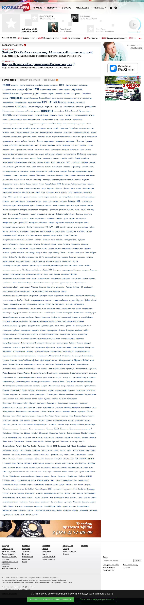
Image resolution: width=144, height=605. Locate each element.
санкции (65, 257)
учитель (41, 304)
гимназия (6, 137)
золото (51, 248)
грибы (66, 214)
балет (31, 429)
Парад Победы (50, 184)
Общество (26, 549)
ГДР (72, 145)
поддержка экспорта (28, 338)
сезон (60, 244)
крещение (23, 175)
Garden (5, 476)
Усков (45, 253)
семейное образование (75, 394)
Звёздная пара (8, 107)
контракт (72, 506)
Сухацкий (13, 145)
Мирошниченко (54, 386)
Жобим (81, 450)
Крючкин (92, 377)
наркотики (29, 240)
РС (70, 377)
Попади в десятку (26, 115)
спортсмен (21, 253)
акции (46, 85)
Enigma (44, 386)
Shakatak (6, 390)
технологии (49, 463)
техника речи (92, 154)
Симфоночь (68, 437)
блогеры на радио (9, 205)
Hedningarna (39, 343)
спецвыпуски (87, 98)
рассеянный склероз (80, 377)
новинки (35, 184)
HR (81, 287)
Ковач (64, 472)
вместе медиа (26, 455)
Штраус (35, 455)
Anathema (6, 455)
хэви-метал (7, 347)
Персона (19, 407)
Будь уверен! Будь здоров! (12, 403)
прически (40, 167)
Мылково (30, 351)
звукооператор (60, 390)
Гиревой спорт (34, 467)
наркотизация (49, 141)
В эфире (66, 8)
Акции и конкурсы (48, 556)
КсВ (55, 102)
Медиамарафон (50, 493)
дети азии (68, 502)
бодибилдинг (72, 476)
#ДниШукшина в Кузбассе (31, 270)
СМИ (43, 192)
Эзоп (66, 175)
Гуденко (72, 218)
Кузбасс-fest (55, 317)
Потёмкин (60, 175)
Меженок (13, 493)
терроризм (79, 223)
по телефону (59, 111)
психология (24, 171)
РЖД (55, 446)
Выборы (75, 510)
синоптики (34, 132)
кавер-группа (42, 377)
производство (39, 364)
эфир (61, 85)
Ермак (39, 158)
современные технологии (60, 278)
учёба (32, 394)
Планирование (89, 493)
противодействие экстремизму (14, 227)
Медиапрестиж (47, 119)
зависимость (70, 141)
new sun (37, 244)
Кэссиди (56, 253)
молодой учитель (58, 304)
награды (51, 94)
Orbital (56, 429)
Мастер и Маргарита (10, 244)
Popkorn (59, 377)
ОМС (68, 162)
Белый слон (86, 94)
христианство (20, 201)
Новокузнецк (80, 390)
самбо (13, 480)
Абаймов (32, 403)
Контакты (5, 559)
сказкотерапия (41, 171)
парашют (6, 274)
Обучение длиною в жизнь (62, 137)
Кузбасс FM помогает (10, 94)
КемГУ (57, 192)
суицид (63, 291)
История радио (7, 549)
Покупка (88, 484)
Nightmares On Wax (81, 360)
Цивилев (33, 265)
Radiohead (7, 420)
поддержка (17, 313)
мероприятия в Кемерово (38, 223)
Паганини (41, 446)
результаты (49, 107)
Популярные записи (30, 80)
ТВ (74, 326)
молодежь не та (9, 407)
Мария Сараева (80, 283)
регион (34, 137)
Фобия (80, 484)
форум (37, 192)
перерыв (63, 171)
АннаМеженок (18, 489)
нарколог (90, 257)
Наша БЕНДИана (34, 102)
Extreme (39, 437)
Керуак (38, 201)
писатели (39, 493)
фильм (73, 411)
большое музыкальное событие (14, 124)
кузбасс (55, 89)
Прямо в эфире (84, 111)
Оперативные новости (116, 38)
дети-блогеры (87, 201)
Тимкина (49, 429)
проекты (58, 463)
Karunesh (48, 484)
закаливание (69, 296)
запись (74, 334)
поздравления (8, 102)
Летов (24, 497)
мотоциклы (79, 253)
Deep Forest (49, 416)
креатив (77, 94)
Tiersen (10, 442)
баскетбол (32, 480)
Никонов (83, 145)
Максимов (77, 502)
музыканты (91, 390)
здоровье (84, 162)
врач (68, 205)
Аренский (55, 442)
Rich (76, 459)
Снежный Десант (57, 502)
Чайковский (12, 437)
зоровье (83, 205)
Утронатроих (22, 480)
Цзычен (14, 154)
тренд (84, 137)
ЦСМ (25, 403)
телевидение (25, 330)
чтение (78, 188)
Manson (90, 411)
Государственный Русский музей (49, 356)
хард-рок (87, 343)
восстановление (70, 154)
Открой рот (69, 115)
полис (17, 515)
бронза (44, 248)
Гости (44, 554)
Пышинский (40, 175)
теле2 (28, 278)
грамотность (47, 158)
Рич (72, 459)
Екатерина (57, 270)
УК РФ (41, 257)
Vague (29, 484)
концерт (64, 192)
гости (6, 84)
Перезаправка (69, 107)
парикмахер (76, 167)
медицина (93, 510)
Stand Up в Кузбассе (26, 257)
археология (68, 132)
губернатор (90, 175)
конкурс (51, 223)
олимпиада (30, 253)
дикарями (81, 124)
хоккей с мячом (80, 463)
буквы (13, 149)
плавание (46, 240)
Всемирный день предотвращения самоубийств (20, 296)
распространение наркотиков (13, 240)
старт (66, 455)
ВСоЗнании (81, 154)
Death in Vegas (90, 253)
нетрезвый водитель (52, 257)
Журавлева (7, 351)
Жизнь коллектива (69, 551)
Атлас (50, 450)
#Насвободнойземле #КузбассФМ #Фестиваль (60, 265)
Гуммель (70, 210)
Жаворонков (89, 347)
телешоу (87, 497)
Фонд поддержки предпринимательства (17, 386)
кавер (65, 377)
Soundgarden (15, 390)
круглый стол (80, 102)
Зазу (61, 455)
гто (27, 472)
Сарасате (91, 433)
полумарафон (73, 467)
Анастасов (61, 162)
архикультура (79, 304)
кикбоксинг (23, 502)
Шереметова (7, 184)
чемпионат (81, 231)
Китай (27, 300)
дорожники (36, 450)
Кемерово (80, 141)
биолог (22, 184)
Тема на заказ (87, 308)
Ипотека (60, 493)
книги (73, 188)
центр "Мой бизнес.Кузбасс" (28, 360)
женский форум (28, 192)
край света (51, 287)
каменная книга (35, 472)
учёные (93, 132)
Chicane (43, 411)
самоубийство (54, 291)
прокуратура (43, 210)
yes (21, 433)
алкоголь (82, 128)
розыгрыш (53, 85)
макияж (48, 167)
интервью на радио (10, 223)
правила (21, 89)
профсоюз (55, 467)
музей (14, 235)
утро (50, 253)
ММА (5, 472)
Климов (64, 253)
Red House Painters (26, 424)
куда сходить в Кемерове (71, 270)
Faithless (16, 433)
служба (65, 506)
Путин (39, 265)
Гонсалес (20, 459)
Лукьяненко (74, 149)
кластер (75, 261)
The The (48, 442)
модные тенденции (23, 381)
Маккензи (59, 437)
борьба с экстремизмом (35, 227)
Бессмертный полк (77, 424)
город (77, 210)
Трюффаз (43, 296)
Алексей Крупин (49, 313)
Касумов (41, 137)
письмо (29, 180)
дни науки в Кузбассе (72, 407)
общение (59, 154)
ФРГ (76, 145)
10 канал (126, 567)
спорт (5, 197)
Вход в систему (108, 570)
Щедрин (27, 433)
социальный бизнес (10, 334)
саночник (87, 248)
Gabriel (24, 390)
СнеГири (20, 300)
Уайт (20, 437)
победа (91, 227)
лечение (92, 162)
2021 (47, 455)
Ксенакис (92, 437)
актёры (59, 235)
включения (60, 287)
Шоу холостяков (26, 94)
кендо (43, 188)
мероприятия (16, 270)
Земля (72, 214)
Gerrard (5, 493)
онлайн (55, 128)
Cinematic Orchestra (38, 373)
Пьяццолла (53, 433)
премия (39, 407)
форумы (74, 274)
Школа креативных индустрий (81, 429)
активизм (25, 394)
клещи (53, 244)
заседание (7, 235)
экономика (93, 373)
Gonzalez (11, 459)
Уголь (5, 218)
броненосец (50, 175)
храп (77, 205)
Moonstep (71, 390)
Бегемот (49, 420)
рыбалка (12, 261)
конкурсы (53, 115)
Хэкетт (56, 450)
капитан (69, 227)
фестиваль (76, 244)
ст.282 (57, 227)
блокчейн (32, 141)
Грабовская (7, 283)
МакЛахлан (65, 442)
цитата (58, 145)
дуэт (16, 167)
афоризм (43, 145)
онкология (17, 192)
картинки (46, 235)
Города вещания (8, 554)
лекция (5, 145)
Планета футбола (15, 119)
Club (60, 107)
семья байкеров (87, 317)
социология (22, 154)
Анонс (5, 119)
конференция (16, 137)
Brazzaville (91, 463)
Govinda (76, 287)
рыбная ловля (38, 463)
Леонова (62, 330)
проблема (30, 317)
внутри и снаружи (50, 197)
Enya (91, 467)
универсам (79, 420)
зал (81, 248)
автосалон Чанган (9, 369)
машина (44, 369)
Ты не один (24, 429)
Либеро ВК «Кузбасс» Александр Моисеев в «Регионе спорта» (46, 52)
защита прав (33, 210)
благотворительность (43, 205)
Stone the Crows (9, 446)
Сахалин (42, 287)
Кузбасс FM (13, 257)
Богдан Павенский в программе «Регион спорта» (37, 64)
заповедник (29, 459)
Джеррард (90, 489)
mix (13, 455)
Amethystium (82, 334)
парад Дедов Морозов (11, 343)
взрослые (63, 201)
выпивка (6, 132)
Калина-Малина (83, 506)
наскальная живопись (82, 132)
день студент (40, 394)
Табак (59, 506)
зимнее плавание (9, 300)
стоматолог (75, 162)
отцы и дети (41, 403)
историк (39, 253)
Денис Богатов (68, 351)
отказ (62, 326)
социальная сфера (42, 351)
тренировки (18, 197)
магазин (71, 420)
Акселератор (81, 218)
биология (79, 214)
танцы (53, 235)
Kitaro (5, 459)
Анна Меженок (80, 455)
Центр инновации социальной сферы (79, 381)
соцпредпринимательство (40, 381)
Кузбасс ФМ (22, 223)
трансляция (64, 128)
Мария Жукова (90, 394)
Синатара (50, 192)
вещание (71, 102)
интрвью (68, 119)
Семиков (6, 201)
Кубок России (15, 476)
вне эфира (39, 85)
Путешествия (24, 214)
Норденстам (45, 317)
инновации (81, 175)
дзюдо (62, 484)
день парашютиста (18, 274)
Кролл (81, 472)
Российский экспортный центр (49, 338)
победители (83, 85)
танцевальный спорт (10, 484)
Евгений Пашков (23, 373)
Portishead (27, 437)
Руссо (82, 149)
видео (49, 128)
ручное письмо (19, 180)
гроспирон (54, 455)
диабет (71, 158)
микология (88, 214)
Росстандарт (72, 399)
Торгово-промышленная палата (27, 411)
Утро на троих (28, 38)
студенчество (15, 394)
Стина (37, 317)
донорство (22, 326)
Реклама (99, 8)
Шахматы (39, 476)
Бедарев (51, 411)
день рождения (64, 89)
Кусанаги (59, 188)
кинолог (28, 261)
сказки (45, 201)
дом (53, 154)
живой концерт (8, 399)
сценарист (82, 411)
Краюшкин (49, 459)
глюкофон (58, 218)
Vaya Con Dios (49, 437)
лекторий (69, 304)
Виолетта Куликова (15, 364)
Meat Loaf (6, 424)
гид (60, 197)
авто (38, 369)
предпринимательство (19, 321)
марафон (26, 128)
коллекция (51, 308)
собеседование (23, 205)
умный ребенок (55, 351)
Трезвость (22, 510)
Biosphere (11, 467)
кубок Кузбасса (90, 107)
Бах (21, 450)
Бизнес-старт (50, 343)
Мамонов (6, 154)
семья (81, 265)
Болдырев (62, 446)
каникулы (36, 386)
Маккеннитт (62, 476)
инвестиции (7, 313)
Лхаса (42, 455)
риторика (6, 158)
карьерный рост (9, 188)
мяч (75, 227)
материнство (14, 231)
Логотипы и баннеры (9, 556)
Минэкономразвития (82, 351)
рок (23, 347)
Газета (31, 502)
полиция (42, 261)
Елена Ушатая (32, 334)
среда (37, 502)
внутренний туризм (76, 300)
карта (58, 308)
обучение (76, 137)
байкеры (71, 253)
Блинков (50, 218)
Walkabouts (7, 433)
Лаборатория (57, 510)
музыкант (55, 283)
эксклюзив (79, 107)
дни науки (59, 407)
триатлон (59, 240)
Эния (86, 467)
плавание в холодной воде (85, 296)
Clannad (55, 399)
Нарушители (67, 489)
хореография (52, 330)
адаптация (60, 223)
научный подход (20, 102)
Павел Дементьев (9, 373)
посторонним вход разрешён (84, 197)
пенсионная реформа (11, 210)
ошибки (64, 158)
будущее (89, 141)
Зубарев (72, 343)
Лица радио (82, 8)
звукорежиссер (41, 390)
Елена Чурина (52, 373)
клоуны (83, 210)
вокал (5, 364)
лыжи (55, 205)
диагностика (7, 192)
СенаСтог (73, 235)
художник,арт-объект (10, 287)
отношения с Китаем (60, 300)
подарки (40, 162)
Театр (62, 119)
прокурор (23, 210)
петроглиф (58, 132)
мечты (91, 167)
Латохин (28, 442)
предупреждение (23, 132)
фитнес (66, 188)
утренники (70, 386)
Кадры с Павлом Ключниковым (38, 283)
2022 (49, 489)
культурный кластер (53, 261)
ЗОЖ (10, 197)
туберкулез (54, 210)
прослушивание (35, 248)
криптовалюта (8, 141)
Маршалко (7, 450)
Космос (11, 506)
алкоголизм (45, 502)
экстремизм (69, 223)
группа (62, 283)
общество (21, 235)
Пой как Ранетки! (71, 111)
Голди (34, 399)
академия (35, 330)
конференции (35, 111)
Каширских (65, 274)
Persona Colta (8, 291)
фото (28, 89)
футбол (16, 115)
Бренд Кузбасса (9, 411)
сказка (32, 171)
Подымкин (67, 510)
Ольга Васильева (9, 308)
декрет (90, 171)
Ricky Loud (30, 347)
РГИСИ (34, 515)
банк (15, 510)
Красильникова (48, 407)
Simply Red (58, 459)
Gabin (72, 455)
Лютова (37, 497)
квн (73, 308)
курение (69, 326)
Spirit (76, 472)
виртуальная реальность (27, 377)
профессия (88, 287)
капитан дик (28, 506)
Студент (6, 394)
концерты (14, 85)
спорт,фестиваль (70, 240)
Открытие (18, 506)
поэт (71, 416)
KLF (63, 463)
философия (60, 231)
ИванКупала (29, 493)
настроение (41, 128)
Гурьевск (93, 369)
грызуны (21, 493)
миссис (5, 231)
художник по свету (28, 416)
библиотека (77, 192)
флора (16, 184)
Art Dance (66, 244)
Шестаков (20, 261)
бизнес (59, 313)
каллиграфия (8, 180)
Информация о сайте (111, 565)
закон (86, 223)
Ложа (18, 416)
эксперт (78, 278)
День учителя (32, 304)
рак (92, 188)
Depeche (15, 450)
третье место (33, 154)
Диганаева (7, 175)
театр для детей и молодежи (62, 180)
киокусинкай (45, 467)
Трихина (80, 343)
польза (85, 278)
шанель (30, 149)
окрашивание (57, 167)
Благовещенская (20, 162)
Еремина (72, 257)
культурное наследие (25, 145)
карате (48, 137)
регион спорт (83, 480)
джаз (70, 192)
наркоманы (81, 257)
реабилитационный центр (48, 334)
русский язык (21, 149)
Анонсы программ (8, 551)
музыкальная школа (64, 347)
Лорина (53, 476)
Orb (42, 459)
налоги (24, 313)
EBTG (16, 291)
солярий (29, 244)
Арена (25, 197)
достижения (68, 98)
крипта (17, 141)
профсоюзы (91, 446)
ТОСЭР (76, 313)
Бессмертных (71, 231)
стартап (72, 175)
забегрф (64, 467)
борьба (81, 442)
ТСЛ (36, 89)
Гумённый (59, 364)
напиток (92, 278)
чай (73, 278)
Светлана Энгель (58, 381)
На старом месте (9, 111)
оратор (32, 158)
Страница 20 (51, 403)
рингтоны (77, 98)
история (44, 94)
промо (33, 128)
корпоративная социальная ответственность (19, 356)
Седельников (8, 377)
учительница (53, 201)
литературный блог (47, 231)
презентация (17, 128)
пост (12, 201)
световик (40, 416)
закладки (38, 240)
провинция (70, 369)
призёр (13, 253)
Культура (25, 554)
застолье (90, 128)
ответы (22, 85)
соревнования (67, 480)
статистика (7, 128)
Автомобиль (7, 489)
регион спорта (87, 458)
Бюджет (30, 497)
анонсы (47, 111)
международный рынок (11, 338)
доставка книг (40, 429)
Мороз (93, 497)
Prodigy (34, 446)
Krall (87, 472)
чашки (53, 162)
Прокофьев (81, 446)
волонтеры (82, 184)
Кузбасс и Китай (90, 300)
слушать (20, 106)
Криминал (26, 559)
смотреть (7, 115)
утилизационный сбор (57, 369)
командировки (45, 89)
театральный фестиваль (71, 317)
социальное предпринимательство (41, 321)
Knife (44, 308)
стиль (28, 167)
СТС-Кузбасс (81, 326)
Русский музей (67, 356)
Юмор (5, 257)
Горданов (34, 287)
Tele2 (52, 480)
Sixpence (6, 429)
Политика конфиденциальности (97, 599)
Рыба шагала (36, 308)
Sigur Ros (26, 446)
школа (48, 304)
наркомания (60, 141)
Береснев (50, 188)
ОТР (89, 326)
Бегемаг (41, 420)
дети (4, 214)
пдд (36, 257)
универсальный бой (61, 497)
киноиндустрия (90, 313)
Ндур (10, 472)
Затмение (6, 416)
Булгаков (81, 240)
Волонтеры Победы (69, 184)
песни (18, 497)
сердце (22, 304)
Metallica (85, 437)
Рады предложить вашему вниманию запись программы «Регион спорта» (36, 68)
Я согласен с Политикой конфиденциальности (50, 600)
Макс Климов (136, 48)
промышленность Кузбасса (18, 218)
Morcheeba (57, 472)
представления (89, 386)
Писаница (74, 442)
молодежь (83, 403)
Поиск (105, 557)
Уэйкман (77, 437)
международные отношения (41, 300)
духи (21, 420)
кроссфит (69, 283)
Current (49, 446)
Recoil (17, 455)
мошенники (84, 510)
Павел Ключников (19, 283)
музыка (77, 89)
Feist (51, 274)
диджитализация (44, 278)
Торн (67, 424)
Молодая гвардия (40, 424)
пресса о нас (68, 94)
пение (92, 360)
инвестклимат (64, 373)
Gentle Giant (29, 489)
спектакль (14, 429)
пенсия (90, 205)
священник (31, 201)
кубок (32, 205)
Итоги (89, 124)
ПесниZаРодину (49, 506)
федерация (7, 248)
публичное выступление (20, 158)
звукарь (51, 390)
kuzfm (28, 184)
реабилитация (65, 334)
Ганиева (61, 424)
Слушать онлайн (48, 559)
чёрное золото (40, 218)
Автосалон (93, 38)
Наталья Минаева (67, 338)
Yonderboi (78, 330)
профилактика (53, 171)
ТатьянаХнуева (41, 489)
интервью (16, 97)
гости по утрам (57, 98)
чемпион (6, 253)
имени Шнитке (25, 399)
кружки (46, 162)
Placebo (84, 433)
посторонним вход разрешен (73, 321)
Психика (30, 510)
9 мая (41, 184)
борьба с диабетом (82, 158)
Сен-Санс (30, 235)
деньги (93, 502)
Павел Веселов (82, 364)
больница (90, 210)
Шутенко (25, 265)
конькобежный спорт (10, 502)
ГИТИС (15, 248)
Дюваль (14, 424)
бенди (59, 124)
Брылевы (6, 321)
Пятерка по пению (9, 89)
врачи (5, 261)
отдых (41, 154)
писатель (64, 416)
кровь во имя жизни (10, 326)
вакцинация (47, 472)
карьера (90, 184)
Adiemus (62, 394)
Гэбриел (31, 390)
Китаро (90, 455)
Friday (69, 450)
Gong (5, 437)
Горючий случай (71, 85)
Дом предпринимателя (48, 360)
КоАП (51, 227)
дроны (28, 515)
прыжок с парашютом (34, 274)
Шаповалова (66, 308)
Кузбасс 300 (66, 261)
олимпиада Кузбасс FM (31, 119)
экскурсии (33, 197)
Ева (9, 214)
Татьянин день (52, 394)
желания (85, 167)
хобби (86, 330)
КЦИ (68, 446)
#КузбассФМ (47, 270)
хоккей (62, 227)
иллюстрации (25, 287)
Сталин (22, 244)
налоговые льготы (35, 313)
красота (22, 167)
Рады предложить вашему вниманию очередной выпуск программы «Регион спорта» (42, 56)
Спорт (24, 562)
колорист (67, 167)
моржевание (59, 296)
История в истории (50, 38)
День (80, 497)
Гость (56, 119)
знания (67, 493)
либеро (57, 248)
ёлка (87, 450)
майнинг (24, 141)
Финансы (69, 484)
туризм (32, 214)
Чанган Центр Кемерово (26, 369)
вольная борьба (43, 480)
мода (34, 167)
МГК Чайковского (19, 351)
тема (57, 326)
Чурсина (6, 360)
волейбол (52, 124)
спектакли (79, 386)
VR (15, 377)
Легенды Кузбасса (81, 115)
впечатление (39, 149)
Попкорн (51, 377)
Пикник (91, 115)
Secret (92, 472)
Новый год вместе (27, 343)
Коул (75, 480)
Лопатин (40, 141)
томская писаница (46, 132)
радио (36, 93)
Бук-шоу (62, 102)
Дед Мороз (80, 338)
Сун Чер (6, 304)
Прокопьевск (19, 442)
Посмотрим (64, 429)
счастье (58, 411)
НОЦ (94, 407)
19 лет (66, 235)
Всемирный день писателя (84, 416)
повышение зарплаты (32, 188)
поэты (73, 493)
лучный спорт (25, 291)
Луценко (47, 399)
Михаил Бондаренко (10, 317)
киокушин (45, 497)
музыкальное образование (45, 347)
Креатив (66, 554)
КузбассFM (26, 137)
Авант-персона (29, 407)
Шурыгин (27, 450)
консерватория (78, 347)
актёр (63, 386)
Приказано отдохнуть (35, 107)
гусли (66, 218)
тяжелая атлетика (9, 463)
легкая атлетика (19, 472)
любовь (87, 265)
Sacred (70, 472)
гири (75, 484)
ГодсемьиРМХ (8, 515)
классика (38, 235)
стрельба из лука (41, 291)
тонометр (62, 399)
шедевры (70, 463)
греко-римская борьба (43, 510)
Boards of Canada (73, 433)
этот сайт (59, 94)
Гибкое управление (66, 360)
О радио (37, 8)
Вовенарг (71, 171)
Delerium (35, 433)
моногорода (67, 313)
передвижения (81, 171)
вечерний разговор (31, 98)
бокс (4, 467)
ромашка (62, 210)
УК (47, 227)
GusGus (66, 459)
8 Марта (34, 420)
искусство (85, 180)
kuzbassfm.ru (77, 119)
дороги (44, 450)
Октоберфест (55, 149)
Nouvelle (22, 484)
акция (34, 278)
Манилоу (62, 433)
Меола (37, 459)
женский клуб (67, 248)
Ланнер (18, 446)
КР (50, 102)
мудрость (51, 145)
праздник (65, 149)
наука (32, 218)
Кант (36, 145)
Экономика (26, 551)
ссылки (5, 98)
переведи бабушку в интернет (14, 278)
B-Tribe (75, 450)
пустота (90, 145)
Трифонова (23, 248)
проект (40, 197)
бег (81, 467)
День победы (90, 424)
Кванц (93, 450)
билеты (61, 115)
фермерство (7, 510)
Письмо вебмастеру (130, 565)
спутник (22, 317)
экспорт (57, 274)
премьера (66, 411)
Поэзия (57, 416)
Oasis (74, 446)
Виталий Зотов (87, 356)
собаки (34, 261)
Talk (33, 437)
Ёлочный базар (44, 98)
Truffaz (50, 296)
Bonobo (58, 321)
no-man (87, 420)
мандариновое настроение (38, 124)
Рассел (88, 149)
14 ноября (32, 162)
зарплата (19, 188)
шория (58, 480)
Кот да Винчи (67, 197)
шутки (78, 308)
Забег (5, 506)
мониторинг (14, 304)
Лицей (56, 484)
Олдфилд (6, 480)
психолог (15, 175)
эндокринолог (8, 162)
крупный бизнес (70, 364)
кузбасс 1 (73, 497)
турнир (46, 476)
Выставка (85, 502)
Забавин (77, 180)
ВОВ (59, 184)
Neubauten (28, 463)
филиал (43, 330)
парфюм (15, 420)
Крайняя (82, 476)
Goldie (40, 399)
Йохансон (71, 201)
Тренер (20, 463)
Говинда (69, 287)
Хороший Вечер (9, 497)
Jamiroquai (52, 424)
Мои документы (74, 38)
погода (13, 132)
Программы (46, 551)
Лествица (22, 334)
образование (92, 137)
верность (6, 270)
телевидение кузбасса (11, 330)
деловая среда (62, 343)
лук (33, 291)
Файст (45, 274)
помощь (15, 214)
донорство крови (34, 326)
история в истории (70, 124)
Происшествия (27, 556)
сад (78, 201)
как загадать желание (11, 171)
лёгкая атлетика (22, 467)
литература (87, 192)
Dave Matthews (38, 484)
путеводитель (42, 214)
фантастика (34, 231)
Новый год (74, 128)
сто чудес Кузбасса (55, 214)
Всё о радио (50, 80)
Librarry (76, 248)
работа (47, 154)
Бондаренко (45, 244)
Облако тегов (9, 80)
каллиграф (37, 180)
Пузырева (69, 330)
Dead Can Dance (79, 489)
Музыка (45, 549)
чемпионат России (27, 476)
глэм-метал (17, 347)
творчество (38, 506)
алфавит (6, 149)
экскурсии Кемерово (89, 270)
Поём (22, 515)
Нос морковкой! (22, 111)
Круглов (80, 493)
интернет (56, 158)
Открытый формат (41, 115)
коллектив (30, 85)
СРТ (44, 102)
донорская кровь (48, 326)
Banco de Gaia (38, 442)
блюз (13, 416)
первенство (57, 489)
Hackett (62, 450)
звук (56, 107)
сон (72, 205)
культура (78, 356)
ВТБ (51, 497)
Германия (66, 145)
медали (89, 231)
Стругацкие (24, 231)
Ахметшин (86, 188)
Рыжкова (14, 360)
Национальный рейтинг (79, 373)
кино (82, 313)
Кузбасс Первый (109, 567)
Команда (66, 549)
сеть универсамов (60, 420)
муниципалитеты (82, 369)
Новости (52, 8)
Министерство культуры (11, 265)
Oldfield (89, 476)
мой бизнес (50, 364)
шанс (47, 149)
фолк (17, 399)
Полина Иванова (23, 308)
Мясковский (43, 433)
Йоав (5, 442)
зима (53, 240)
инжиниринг (28, 364)
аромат (27, 420)
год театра (46, 180)
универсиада (83, 227)
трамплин (84, 244)
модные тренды (9, 381)
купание (32, 175)
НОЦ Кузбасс (86, 407)
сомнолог (61, 205)
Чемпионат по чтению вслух (68, 403)
